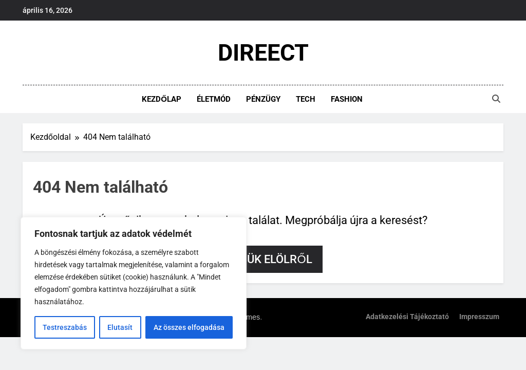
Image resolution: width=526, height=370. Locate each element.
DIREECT (263, 52)
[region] (134, 283)
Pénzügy (263, 99)
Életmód (214, 99)
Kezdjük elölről (263, 259)
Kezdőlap (161, 99)
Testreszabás (65, 327)
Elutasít (120, 327)
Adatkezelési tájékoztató (407, 316)
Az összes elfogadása (189, 327)
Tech (305, 99)
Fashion (347, 99)
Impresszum (479, 316)
